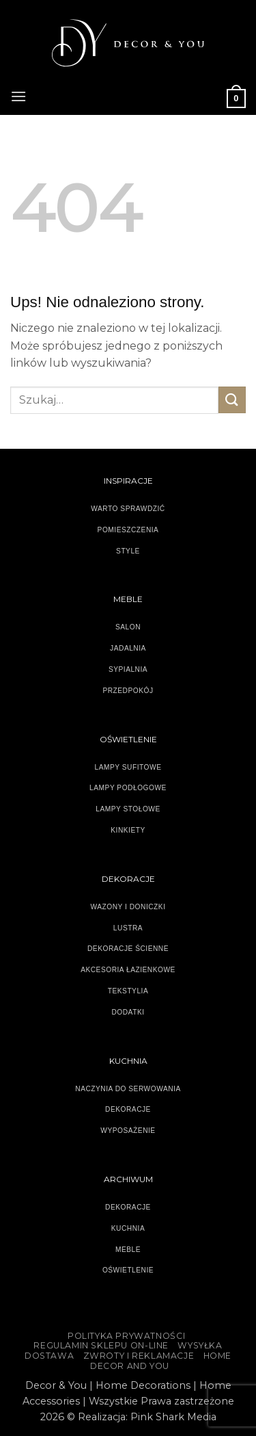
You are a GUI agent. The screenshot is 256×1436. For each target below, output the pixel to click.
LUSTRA (128, 928)
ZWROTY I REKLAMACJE (139, 1355)
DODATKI (127, 1012)
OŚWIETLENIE (128, 1270)
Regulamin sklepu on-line (101, 1345)
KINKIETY (128, 830)
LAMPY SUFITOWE (128, 767)
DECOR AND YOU (129, 1366)
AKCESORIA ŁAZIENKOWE (128, 970)
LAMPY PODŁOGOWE (128, 788)
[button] (18, 94)
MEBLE (128, 1249)
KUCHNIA (128, 1228)
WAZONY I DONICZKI (128, 907)
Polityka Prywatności (126, 1336)
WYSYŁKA (199, 1345)
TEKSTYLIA (128, 991)
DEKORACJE (128, 1207)
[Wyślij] (232, 400)
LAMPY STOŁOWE (128, 809)
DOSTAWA (49, 1355)
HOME (217, 1355)
